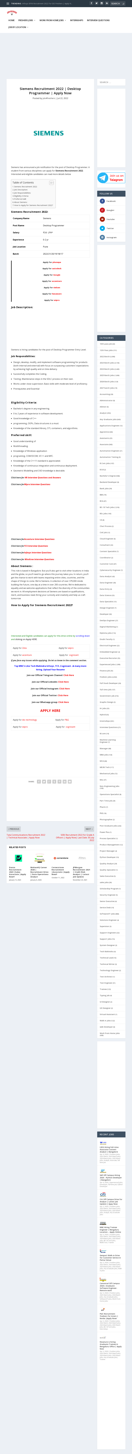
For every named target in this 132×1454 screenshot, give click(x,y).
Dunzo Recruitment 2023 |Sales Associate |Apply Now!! (17, 871)
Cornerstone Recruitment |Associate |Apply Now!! (61, 870)
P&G (67, 719)
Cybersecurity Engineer (110, 569)
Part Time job (106, 800)
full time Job (105, 689)
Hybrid (103, 714)
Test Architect (106, 976)
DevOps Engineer (107, 620)
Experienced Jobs (107, 664)
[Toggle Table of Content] (50, 182)
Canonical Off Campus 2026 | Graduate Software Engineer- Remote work (110, 1286)
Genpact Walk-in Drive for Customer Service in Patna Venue (110, 1257)
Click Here (68, 674)
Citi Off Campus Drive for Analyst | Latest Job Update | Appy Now (111, 1201)
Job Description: (21, 189)
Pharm (103, 806)
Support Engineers (108, 932)
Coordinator (105, 557)
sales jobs (104, 882)
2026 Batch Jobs (107, 381)
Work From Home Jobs (52, 20)
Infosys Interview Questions (37, 552)
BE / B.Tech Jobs (107, 507)
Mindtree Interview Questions (39, 558)
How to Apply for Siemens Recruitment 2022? (33, 205)
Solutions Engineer (108, 919)
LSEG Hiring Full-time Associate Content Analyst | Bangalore (109, 1148)
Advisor (103, 406)
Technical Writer (107, 963)
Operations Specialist (109, 794)
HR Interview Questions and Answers (43, 477)
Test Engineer (106, 982)
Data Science (105, 595)
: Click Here (63, 701)
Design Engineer (107, 607)
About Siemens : (21, 201)
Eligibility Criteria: (21, 195)
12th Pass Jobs (106, 350)
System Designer (107, 944)
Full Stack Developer (109, 682)
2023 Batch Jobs (107, 362)
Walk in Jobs (105, 1020)
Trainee (103, 988)
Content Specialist (108, 551)
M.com (103, 733)
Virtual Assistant (107, 1014)
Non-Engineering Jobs (109, 785)
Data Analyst (106, 576)
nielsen (56, 287)
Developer (104, 613)
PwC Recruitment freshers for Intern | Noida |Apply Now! (109, 1315)
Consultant (105, 544)
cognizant (74, 654)
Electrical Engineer (108, 645)
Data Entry (105, 588)
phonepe (57, 261)
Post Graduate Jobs (108, 825)
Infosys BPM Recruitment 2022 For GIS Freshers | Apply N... (47, 3)
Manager (104, 748)
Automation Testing (109, 456)
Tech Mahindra (106, 951)
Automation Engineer (109, 450)
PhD (101, 813)
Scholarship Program (109, 888)
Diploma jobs (106, 632)
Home (11, 20)
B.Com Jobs (105, 463)
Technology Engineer (109, 970)
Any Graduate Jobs (108, 419)
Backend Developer (108, 481)
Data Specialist (106, 601)
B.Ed (102, 469)
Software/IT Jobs (107, 913)
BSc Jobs (103, 513)
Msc (101, 779)
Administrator (106, 400)
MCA (102, 760)
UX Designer (105, 1007)
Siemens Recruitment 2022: (25, 186)
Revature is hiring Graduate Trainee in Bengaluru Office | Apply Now (111, 1345)
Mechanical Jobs (107, 773)
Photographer (106, 819)
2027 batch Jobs (107, 387)
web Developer (106, 1026)
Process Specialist (108, 838)
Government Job (107, 695)
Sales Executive (106, 875)
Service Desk (105, 907)
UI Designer (105, 1001)
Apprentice (105, 431)
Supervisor (104, 926)
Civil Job (103, 532)
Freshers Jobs (106, 676)
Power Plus (104, 831)
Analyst (103, 412)
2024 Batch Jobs (107, 368)
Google (56, 274)
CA (101, 519)
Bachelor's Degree (108, 475)
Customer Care (106, 563)
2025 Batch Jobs (107, 375)
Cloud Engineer (106, 538)
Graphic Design (106, 701)
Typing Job (105, 995)
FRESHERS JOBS (25, 20)
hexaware (57, 293)
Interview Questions (98, 20)
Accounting (105, 393)
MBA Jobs (104, 754)
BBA (101, 494)
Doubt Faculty (106, 639)
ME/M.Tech (105, 767)
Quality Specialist (108, 869)
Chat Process (105, 525)
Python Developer (108, 856)
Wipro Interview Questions (37, 483)
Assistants (104, 437)
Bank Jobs (104, 488)
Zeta (24, 647)
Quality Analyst (107, 863)
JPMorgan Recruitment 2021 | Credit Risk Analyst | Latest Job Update (81, 871)
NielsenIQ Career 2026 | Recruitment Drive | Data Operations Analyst (39, 871)
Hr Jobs (103, 708)
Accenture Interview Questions (39, 538)
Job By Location (17, 27)
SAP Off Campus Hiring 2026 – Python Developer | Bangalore (111, 1176)
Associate (104, 444)
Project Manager (107, 850)
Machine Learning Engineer (108, 740)
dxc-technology (29, 719)
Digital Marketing (108, 626)
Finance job (105, 670)
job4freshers (49, 97)
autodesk (56, 268)
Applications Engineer (109, 425)
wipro (57, 299)
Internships (76, 20)
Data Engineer (106, 582)
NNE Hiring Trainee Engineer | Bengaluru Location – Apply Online (110, 1229)
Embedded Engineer (109, 651)
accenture (57, 280)
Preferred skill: (20, 198)
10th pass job (106, 343)
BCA (101, 500)
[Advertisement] (66, 55)
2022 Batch (105, 356)
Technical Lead (106, 957)
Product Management (110, 844)
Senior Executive (107, 901)
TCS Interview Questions (36, 545)
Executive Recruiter (108, 657)
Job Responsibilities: (22, 192)
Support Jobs (105, 938)
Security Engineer (107, 894)
